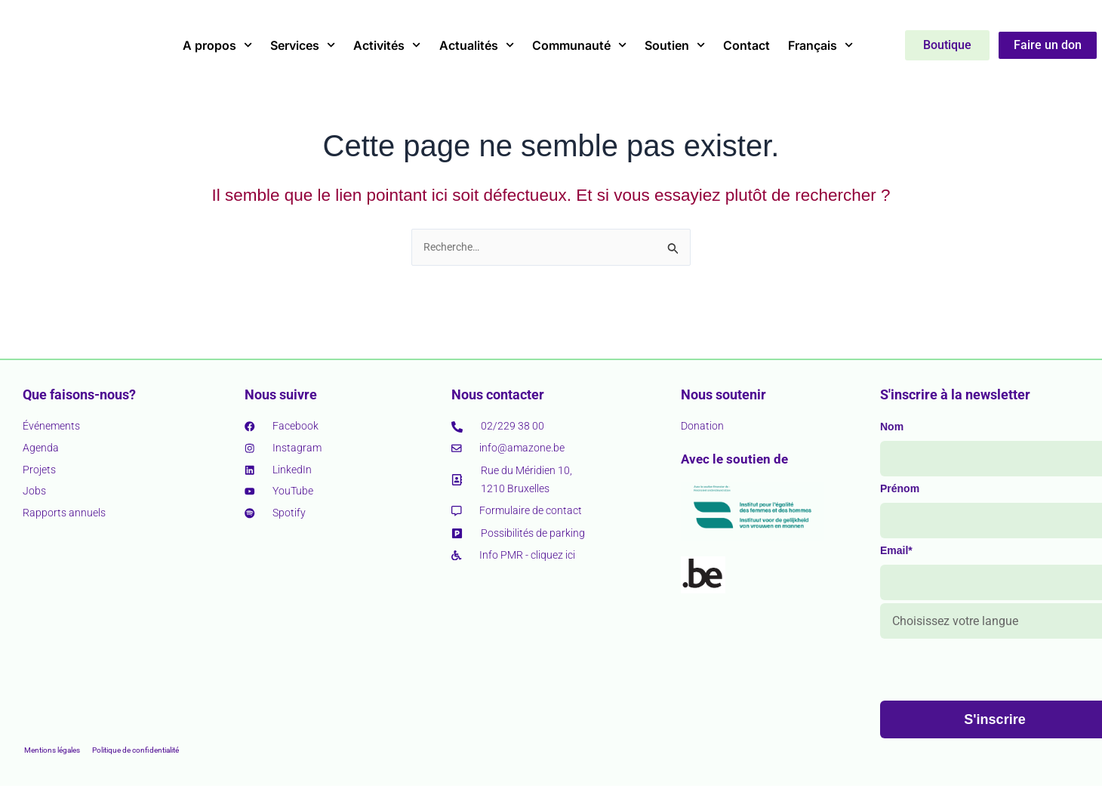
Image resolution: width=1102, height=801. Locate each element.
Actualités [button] (476, 45)
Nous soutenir (723, 394)
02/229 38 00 (512, 426)
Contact (746, 45)
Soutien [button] (675, 45)
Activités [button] (386, 45)
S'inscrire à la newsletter (955, 394)
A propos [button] (217, 45)
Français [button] (820, 45)
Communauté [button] (579, 45)
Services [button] (302, 45)
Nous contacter (497, 394)
